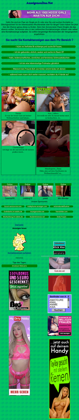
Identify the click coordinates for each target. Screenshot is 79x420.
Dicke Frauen (61, 217)
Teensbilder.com (61, 212)
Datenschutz (19, 258)
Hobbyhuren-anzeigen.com (37, 206)
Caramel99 (9, 198)
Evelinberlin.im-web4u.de (13, 212)
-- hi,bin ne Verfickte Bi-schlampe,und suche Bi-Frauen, (38, 46)
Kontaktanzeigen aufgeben (19, 253)
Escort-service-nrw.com (13, 206)
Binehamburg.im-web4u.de (13, 217)
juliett (45, 198)
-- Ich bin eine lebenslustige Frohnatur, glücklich (38, 63)
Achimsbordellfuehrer (61, 206)
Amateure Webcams (19, 266)
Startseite (19, 225)
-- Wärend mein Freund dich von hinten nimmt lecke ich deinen (38, 69)
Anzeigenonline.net (37, 212)
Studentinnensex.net (37, 217)
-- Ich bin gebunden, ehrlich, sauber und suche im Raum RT (38, 52)
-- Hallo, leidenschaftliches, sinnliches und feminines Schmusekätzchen (38, 58)
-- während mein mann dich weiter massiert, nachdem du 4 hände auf (38, 74)
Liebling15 (27, 198)
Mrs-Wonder (63, 198)
